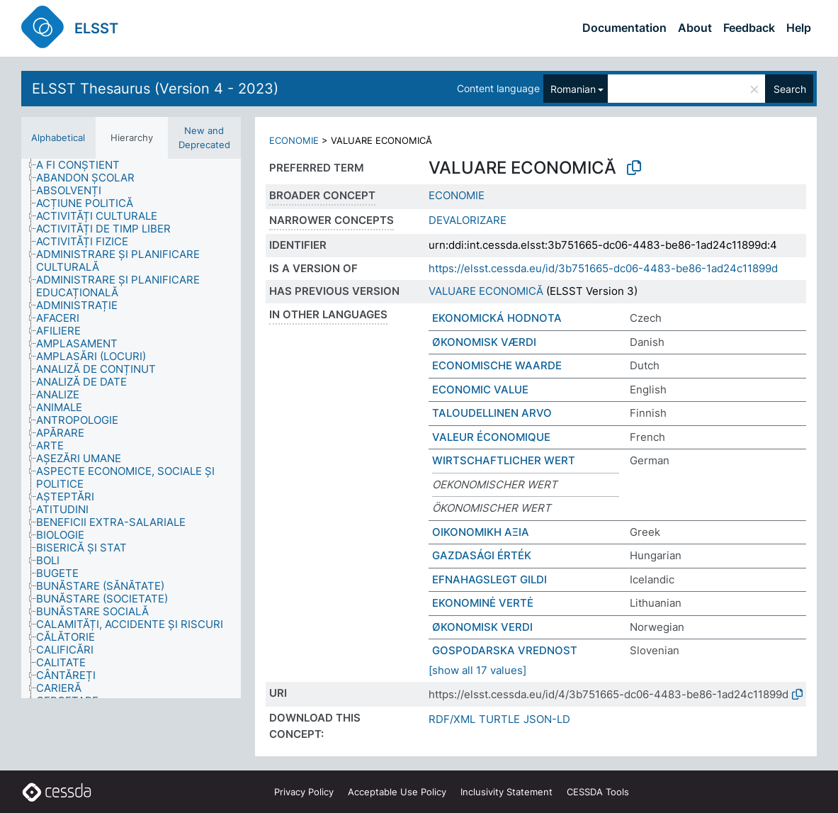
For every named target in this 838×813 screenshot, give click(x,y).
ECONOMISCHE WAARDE (497, 365)
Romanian (573, 89)
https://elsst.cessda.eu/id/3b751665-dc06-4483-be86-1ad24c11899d (603, 268)
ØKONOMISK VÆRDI (484, 342)
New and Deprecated (204, 137)
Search (790, 89)
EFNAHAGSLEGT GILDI (489, 579)
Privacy (304, 791)
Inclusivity (506, 791)
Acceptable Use (397, 791)
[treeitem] (83, 165)
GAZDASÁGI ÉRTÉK (481, 555)
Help (798, 28)
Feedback (749, 28)
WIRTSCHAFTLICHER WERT (503, 460)
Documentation (624, 28)
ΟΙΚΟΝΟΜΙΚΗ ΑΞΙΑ (480, 532)
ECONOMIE (294, 140)
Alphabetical (58, 137)
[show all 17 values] (477, 670)
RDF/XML (452, 719)
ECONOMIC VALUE (480, 389)
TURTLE (499, 719)
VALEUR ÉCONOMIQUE (491, 437)
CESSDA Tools (598, 791)
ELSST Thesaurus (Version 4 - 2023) (155, 88)
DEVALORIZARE (467, 220)
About (695, 28)
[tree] (131, 428)
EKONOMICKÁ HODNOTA (497, 318)
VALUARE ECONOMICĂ (486, 291)
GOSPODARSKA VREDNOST (504, 650)
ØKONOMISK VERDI (482, 627)
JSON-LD (546, 719)
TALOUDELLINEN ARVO (492, 413)
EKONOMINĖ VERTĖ (482, 603)
